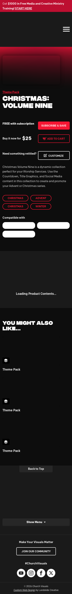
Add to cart (56, 138)
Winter (41, 206)
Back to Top (36, 469)
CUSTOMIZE (56, 155)
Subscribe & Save (53, 125)
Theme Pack (10, 92)
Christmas (15, 198)
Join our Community (36, 551)
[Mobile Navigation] (65, 29)
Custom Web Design (24, 590)
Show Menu (34, 522)
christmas (15, 206)
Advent (41, 198)
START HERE (23, 8)
